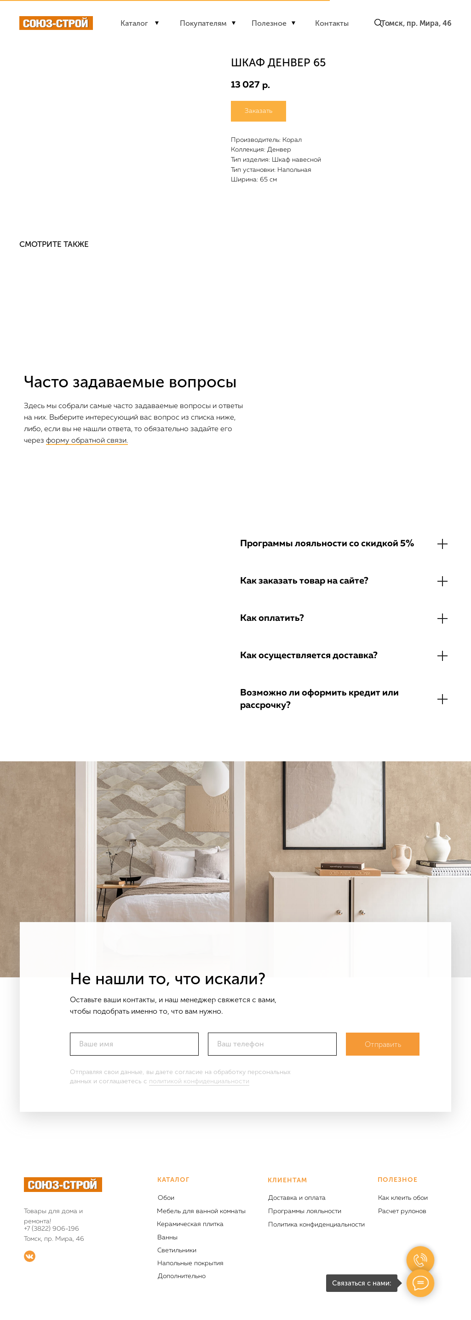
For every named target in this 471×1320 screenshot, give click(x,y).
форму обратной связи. (87, 440)
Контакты (332, 23)
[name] (134, 1044)
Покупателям (203, 23)
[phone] (272, 1044)
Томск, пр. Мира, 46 (416, 23)
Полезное (269, 23)
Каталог (134, 23)
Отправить (383, 1044)
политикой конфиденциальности (199, 1081)
